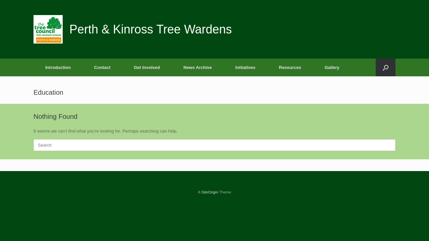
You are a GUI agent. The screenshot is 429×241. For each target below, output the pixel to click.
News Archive (197, 67)
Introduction (58, 67)
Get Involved (147, 67)
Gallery (331, 67)
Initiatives (245, 67)
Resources (290, 67)
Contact (102, 67)
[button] (385, 67)
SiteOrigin (209, 192)
